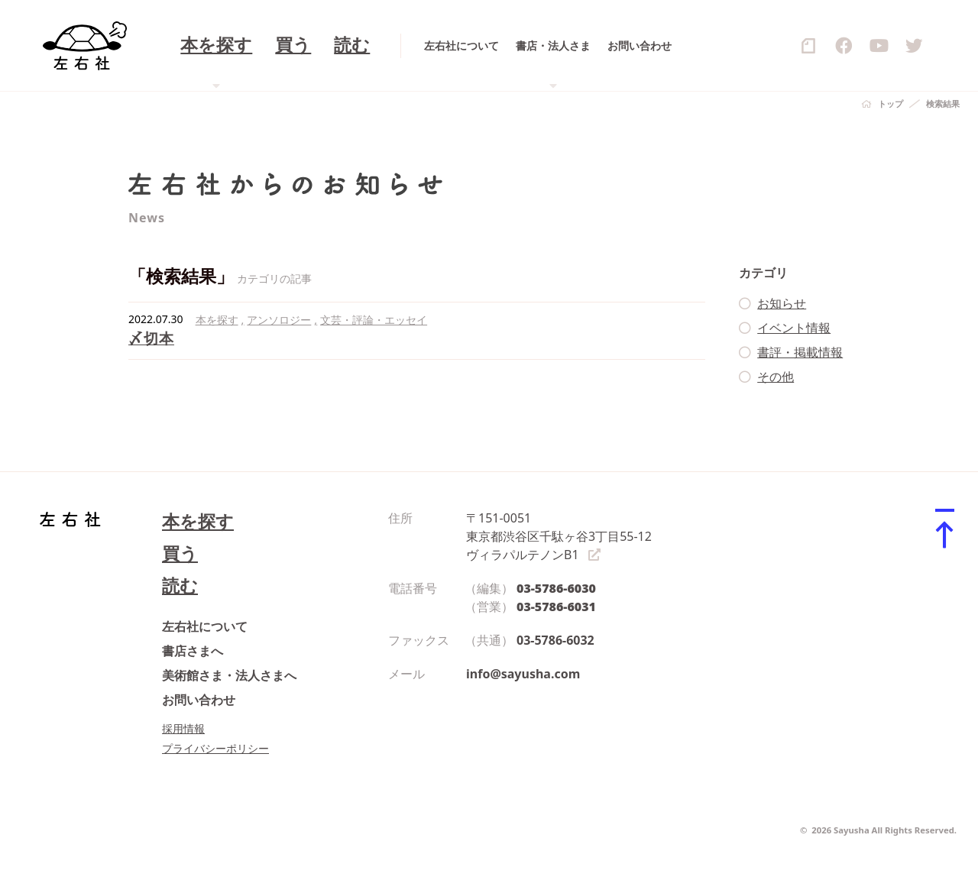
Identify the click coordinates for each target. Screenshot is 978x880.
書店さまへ (192, 650)
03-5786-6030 (556, 588)
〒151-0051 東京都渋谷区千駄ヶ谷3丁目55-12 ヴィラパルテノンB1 (559, 536)
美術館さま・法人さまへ (229, 675)
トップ (890, 103)
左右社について (205, 626)
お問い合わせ (198, 699)
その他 (775, 376)
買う (180, 553)
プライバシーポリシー (215, 748)
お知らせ (781, 303)
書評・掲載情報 (800, 352)
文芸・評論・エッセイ (373, 319)
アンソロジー (279, 319)
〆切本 (151, 338)
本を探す (217, 319)
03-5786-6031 (556, 606)
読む (180, 585)
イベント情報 (794, 327)
